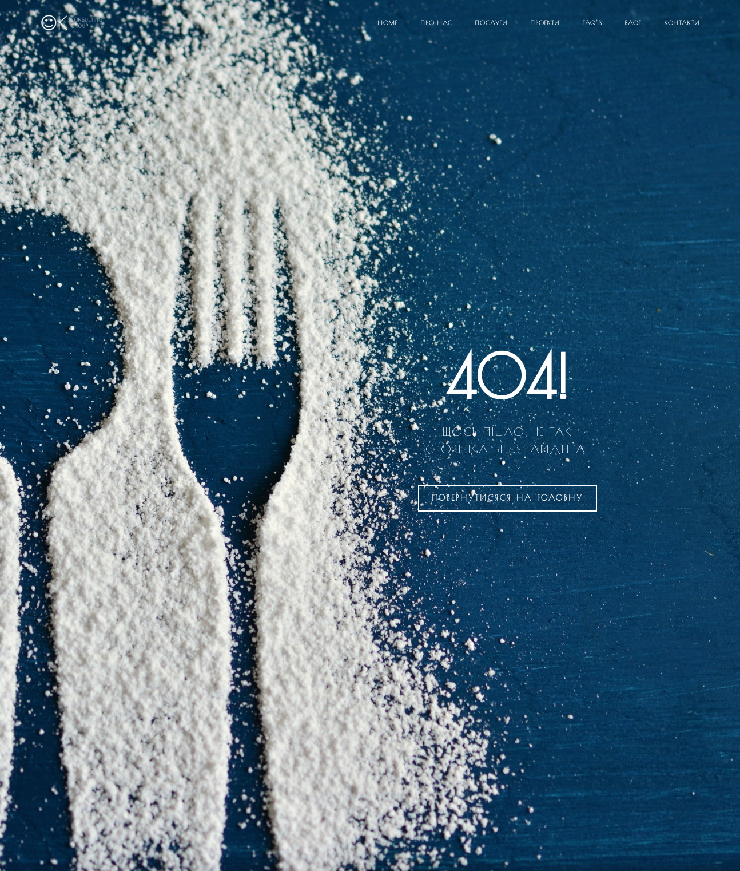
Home (388, 22)
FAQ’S (592, 22)
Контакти (682, 22)
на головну (507, 497)
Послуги (491, 22)
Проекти (545, 22)
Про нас (436, 22)
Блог (633, 22)
